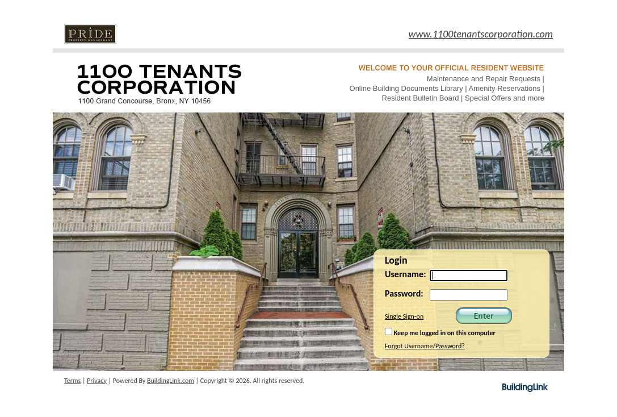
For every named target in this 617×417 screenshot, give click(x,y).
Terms (72, 381)
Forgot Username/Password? (425, 346)
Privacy (97, 381)
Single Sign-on (404, 316)
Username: (405, 274)
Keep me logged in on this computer (440, 332)
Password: (404, 293)
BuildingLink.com (170, 381)
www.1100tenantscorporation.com (481, 34)
